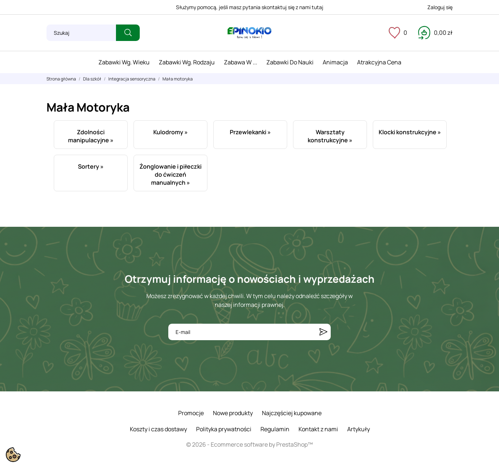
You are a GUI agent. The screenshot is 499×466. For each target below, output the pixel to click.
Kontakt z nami (318, 429)
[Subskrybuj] (323, 332)
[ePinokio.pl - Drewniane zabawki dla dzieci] (249, 33)
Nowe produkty (233, 413)
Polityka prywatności (223, 429)
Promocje (191, 413)
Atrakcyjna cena (379, 62)
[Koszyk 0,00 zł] (435, 33)
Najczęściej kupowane (292, 413)
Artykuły (358, 429)
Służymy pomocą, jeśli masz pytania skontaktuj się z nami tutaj (249, 7)
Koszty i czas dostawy (158, 429)
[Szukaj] (81, 33)
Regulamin (274, 429)
